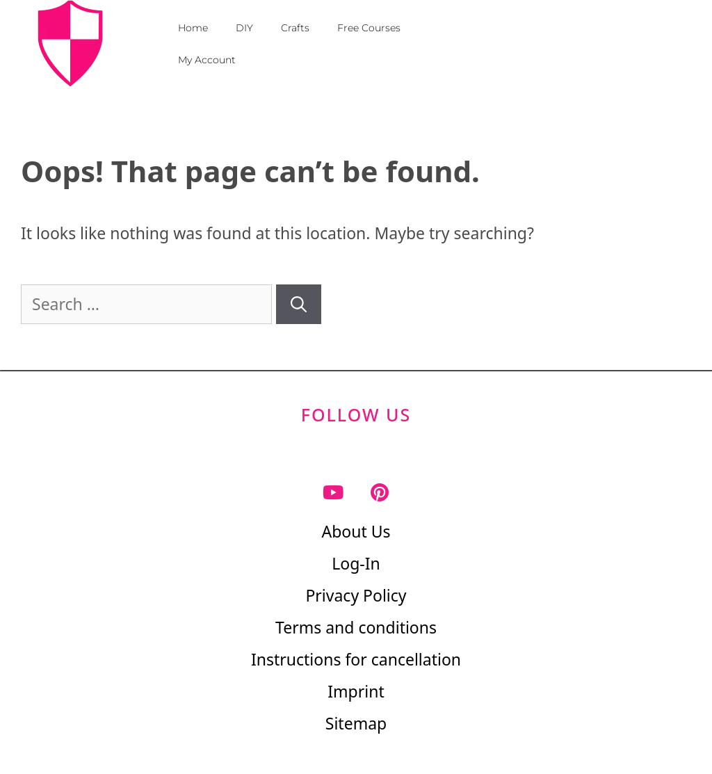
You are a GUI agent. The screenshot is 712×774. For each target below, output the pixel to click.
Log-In (356, 563)
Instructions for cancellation (356, 659)
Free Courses (368, 28)
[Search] (298, 304)
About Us (355, 531)
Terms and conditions (356, 627)
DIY (244, 28)
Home (193, 28)
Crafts (295, 28)
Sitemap (356, 723)
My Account (207, 60)
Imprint (355, 691)
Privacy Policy (355, 595)
